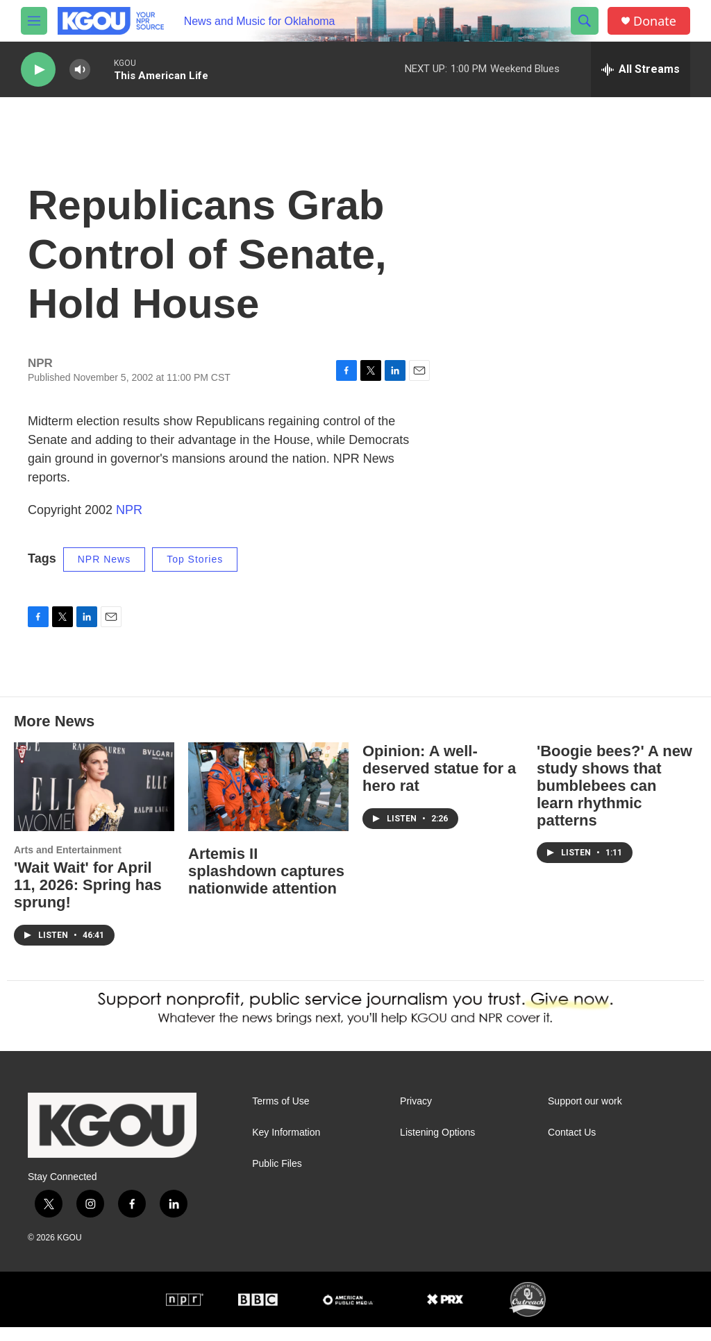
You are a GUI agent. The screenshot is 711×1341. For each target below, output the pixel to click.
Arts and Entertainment (68, 863)
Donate (654, 21)
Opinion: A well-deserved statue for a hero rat (439, 782)
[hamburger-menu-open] (34, 21)
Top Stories (195, 573)
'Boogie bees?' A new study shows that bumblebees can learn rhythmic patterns (614, 799)
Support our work (585, 1115)
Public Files (277, 1177)
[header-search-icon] (585, 21)
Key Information (286, 1146)
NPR (129, 524)
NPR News (104, 573)
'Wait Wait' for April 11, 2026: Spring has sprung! (88, 899)
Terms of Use (280, 1115)
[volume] (80, 69)
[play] (38, 70)
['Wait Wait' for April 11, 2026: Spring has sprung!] (94, 801)
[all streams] (640, 69)
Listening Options (437, 1146)
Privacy (416, 1115)
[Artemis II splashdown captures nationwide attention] (268, 801)
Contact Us (572, 1146)
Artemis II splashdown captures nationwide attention (266, 885)
